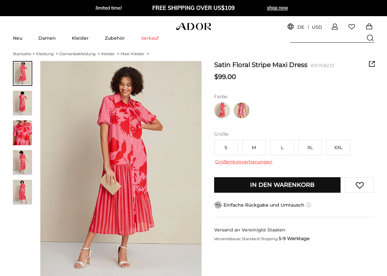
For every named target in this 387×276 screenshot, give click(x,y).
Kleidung (47, 54)
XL (310, 147)
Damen (47, 38)
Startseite (24, 54)
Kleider (80, 38)
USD (317, 27)
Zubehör (115, 38)
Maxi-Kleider (135, 54)
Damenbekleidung (79, 54)
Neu (17, 38)
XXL (338, 147)
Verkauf (150, 38)
